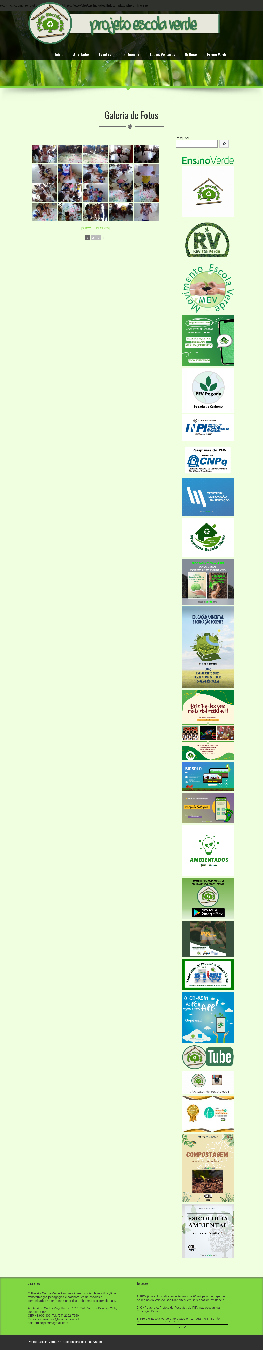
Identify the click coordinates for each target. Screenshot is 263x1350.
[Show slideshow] (95, 228)
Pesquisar (182, 138)
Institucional (130, 55)
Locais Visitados (162, 55)
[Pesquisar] (224, 143)
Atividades (81, 55)
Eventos (105, 55)
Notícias (191, 55)
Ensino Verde (217, 55)
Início (59, 55)
